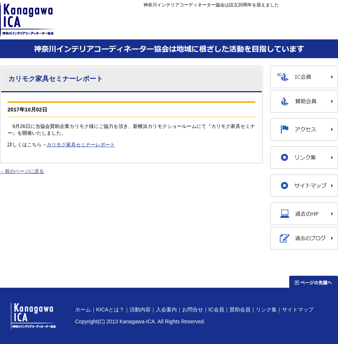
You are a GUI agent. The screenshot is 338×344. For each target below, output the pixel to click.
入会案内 (262, 30)
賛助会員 (239, 309)
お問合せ (312, 30)
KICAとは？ (160, 30)
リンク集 (266, 309)
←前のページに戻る (22, 171)
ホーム (109, 30)
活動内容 (211, 30)
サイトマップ (298, 309)
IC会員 (216, 309)
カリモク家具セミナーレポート (81, 144)
